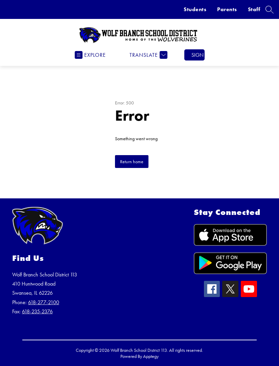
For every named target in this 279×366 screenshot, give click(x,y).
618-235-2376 (37, 311)
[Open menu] (90, 55)
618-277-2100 (43, 302)
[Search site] (269, 9)
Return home (131, 161)
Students (195, 9)
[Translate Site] (147, 55)
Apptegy (151, 356)
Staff (254, 9)
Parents (227, 9)
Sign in (198, 54)
